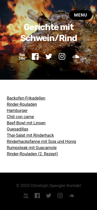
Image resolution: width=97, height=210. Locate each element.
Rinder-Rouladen (22, 104)
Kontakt (74, 185)
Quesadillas (17, 129)
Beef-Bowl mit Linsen (26, 122)
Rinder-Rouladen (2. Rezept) (32, 153)
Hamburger (17, 110)
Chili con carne (20, 116)
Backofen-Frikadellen (26, 98)
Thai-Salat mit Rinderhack (30, 135)
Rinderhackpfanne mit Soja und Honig (41, 141)
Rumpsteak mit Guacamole (32, 147)
